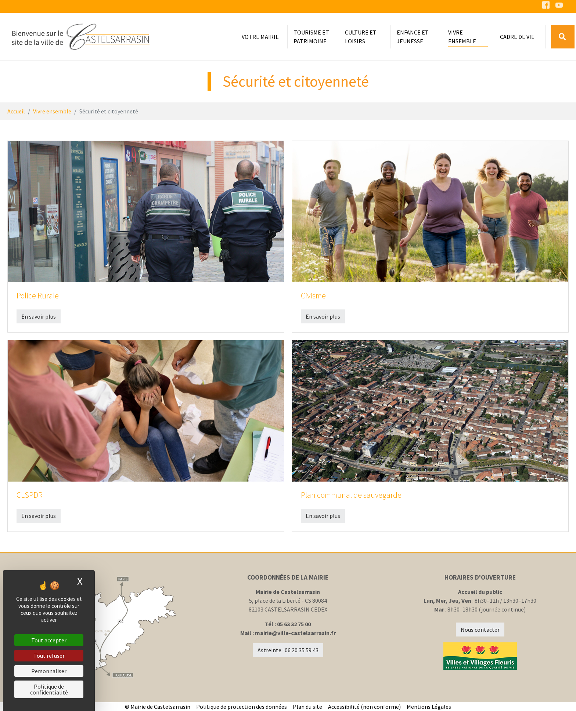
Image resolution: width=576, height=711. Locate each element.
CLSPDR (30, 495)
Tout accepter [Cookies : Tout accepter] (48, 640)
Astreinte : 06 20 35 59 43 (288, 650)
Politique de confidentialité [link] (49, 689)
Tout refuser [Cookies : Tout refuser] (49, 655)
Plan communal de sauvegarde (351, 495)
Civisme (313, 296)
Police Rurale (38, 296)
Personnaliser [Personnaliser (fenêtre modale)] (48, 671)
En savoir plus (38, 316)
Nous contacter (480, 629)
